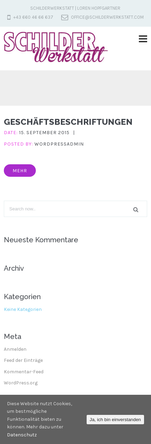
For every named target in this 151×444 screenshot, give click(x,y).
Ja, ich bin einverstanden (115, 419)
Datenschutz (22, 435)
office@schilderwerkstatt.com (107, 17)
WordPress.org (21, 383)
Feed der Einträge (23, 360)
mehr (20, 171)
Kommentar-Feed (23, 372)
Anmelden (15, 349)
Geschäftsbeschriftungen (68, 122)
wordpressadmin (59, 144)
